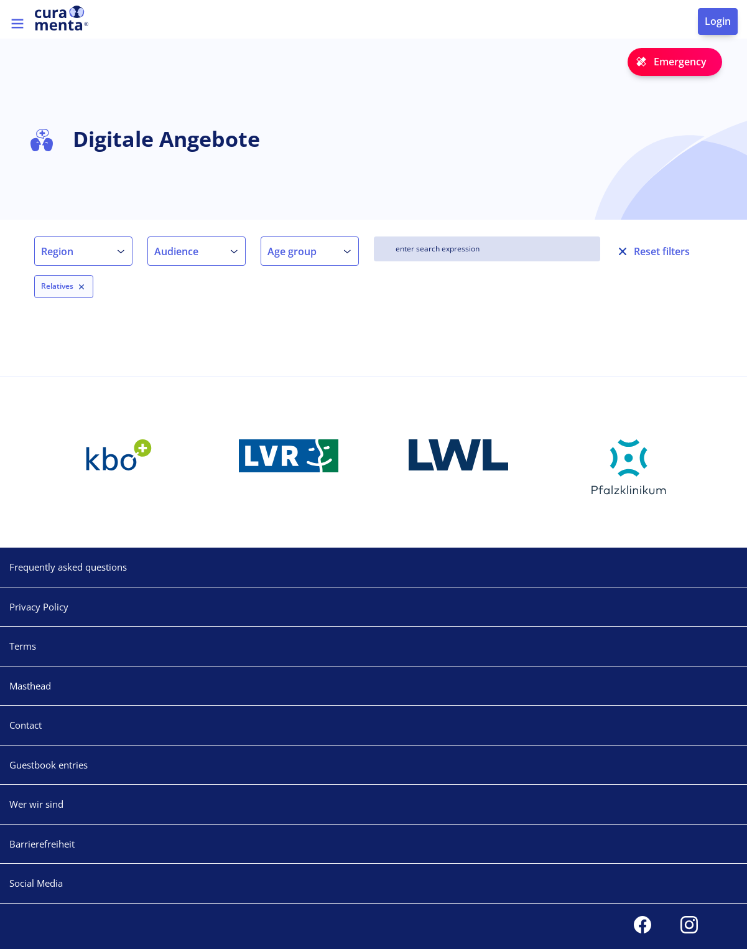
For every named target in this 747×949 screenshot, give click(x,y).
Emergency (680, 61)
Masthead (30, 686)
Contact (25, 725)
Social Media (36, 883)
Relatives (57, 286)
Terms (22, 646)
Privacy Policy (38, 607)
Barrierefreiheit (42, 844)
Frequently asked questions (68, 567)
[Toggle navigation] (17, 23)
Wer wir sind (36, 804)
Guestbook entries (48, 765)
